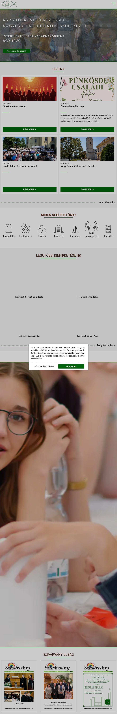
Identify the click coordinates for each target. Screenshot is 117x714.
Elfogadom (71, 366)
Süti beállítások (44, 366)
